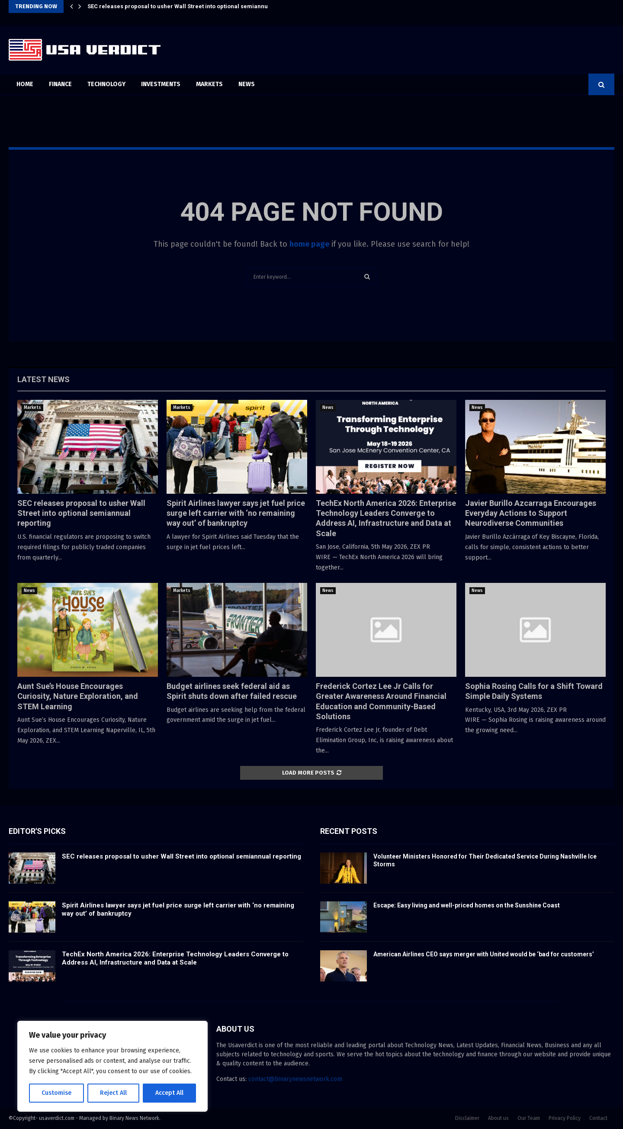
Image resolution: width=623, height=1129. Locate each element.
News (246, 84)
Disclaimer (467, 1118)
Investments (160, 84)
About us (498, 1118)
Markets (209, 84)
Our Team (528, 1118)
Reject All (113, 1093)
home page (309, 244)
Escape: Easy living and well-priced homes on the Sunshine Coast (466, 905)
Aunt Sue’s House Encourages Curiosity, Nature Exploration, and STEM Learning (77, 696)
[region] (112, 1066)
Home (24, 84)
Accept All (169, 1093)
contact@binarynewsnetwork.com (295, 1079)
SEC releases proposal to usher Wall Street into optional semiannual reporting (193, 6)
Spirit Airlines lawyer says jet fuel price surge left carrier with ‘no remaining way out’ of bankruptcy (236, 513)
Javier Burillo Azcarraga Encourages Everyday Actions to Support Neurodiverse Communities (530, 513)
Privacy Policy (565, 1118)
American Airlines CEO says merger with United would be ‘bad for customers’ (483, 954)
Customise (56, 1093)
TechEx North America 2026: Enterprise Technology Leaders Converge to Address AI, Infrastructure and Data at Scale (175, 958)
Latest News (43, 379)
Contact (598, 1118)
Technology (106, 84)
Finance (60, 84)
